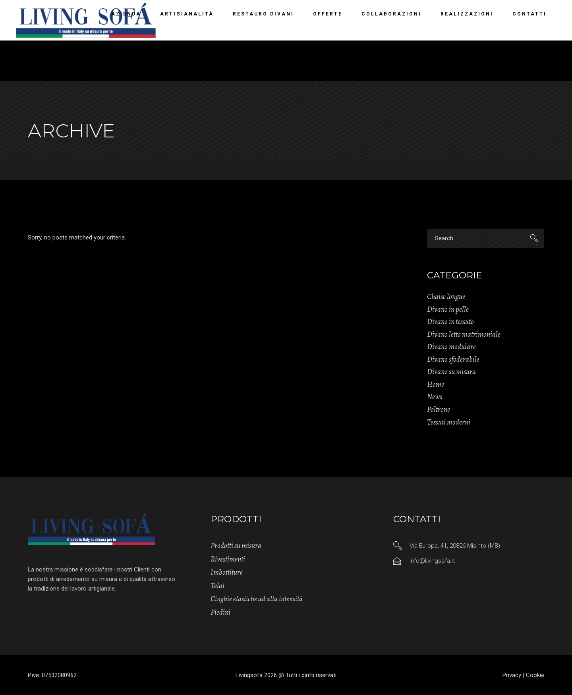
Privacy (511, 675)
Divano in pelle (448, 309)
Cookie (535, 675)
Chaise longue (446, 297)
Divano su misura (451, 372)
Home (435, 384)
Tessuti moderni (448, 422)
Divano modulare (451, 347)
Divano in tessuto (450, 322)
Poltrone (438, 409)
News (434, 397)
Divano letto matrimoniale (463, 334)
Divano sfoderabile (453, 359)
